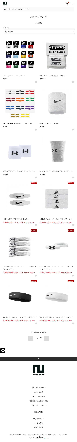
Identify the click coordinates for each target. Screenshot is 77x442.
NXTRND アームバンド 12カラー (14, 76)
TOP (5, 9)
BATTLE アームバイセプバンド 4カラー (53, 76)
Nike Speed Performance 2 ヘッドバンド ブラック (20, 317)
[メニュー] (73, 3)
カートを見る (38, 423)
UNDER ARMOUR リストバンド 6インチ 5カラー (56, 171)
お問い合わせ (38, 427)
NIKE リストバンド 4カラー (49, 123)
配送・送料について (38, 388)
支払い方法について (38, 396)
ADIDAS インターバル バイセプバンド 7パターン (56, 219)
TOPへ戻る (38, 359)
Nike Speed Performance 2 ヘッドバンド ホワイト (57, 317)
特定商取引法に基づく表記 (38, 401)
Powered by (38, 437)
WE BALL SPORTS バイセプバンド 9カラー (17, 123)
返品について (38, 392)
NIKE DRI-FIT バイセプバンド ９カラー (16, 219)
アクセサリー (13, 9)
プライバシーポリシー (38, 405)
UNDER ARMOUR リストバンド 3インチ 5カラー (19, 171)
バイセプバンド (24, 9)
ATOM (40, 412)
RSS (35, 412)
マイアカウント (38, 419)
